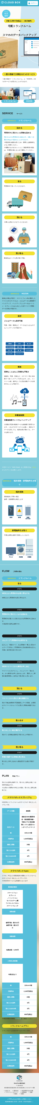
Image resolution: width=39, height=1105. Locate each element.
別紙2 (22, 1094)
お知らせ (7, 1090)
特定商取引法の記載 (27, 1090)
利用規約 (18, 1018)
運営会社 (16, 1090)
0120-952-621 (9, 1101)
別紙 (31, 1092)
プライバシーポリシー (12, 1092)
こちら (34, 467)
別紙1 (15, 1094)
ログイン (34, 3)
